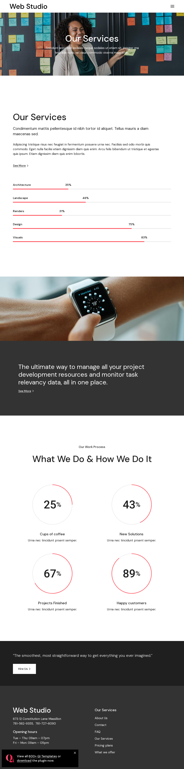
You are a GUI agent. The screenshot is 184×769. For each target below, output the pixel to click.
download (24, 761)
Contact (100, 725)
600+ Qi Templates (43, 756)
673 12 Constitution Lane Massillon (37, 719)
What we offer (105, 752)
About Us (101, 718)
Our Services (104, 739)
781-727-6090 (45, 723)
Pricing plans (104, 745)
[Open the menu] (172, 6)
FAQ (97, 732)
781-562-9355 (23, 723)
